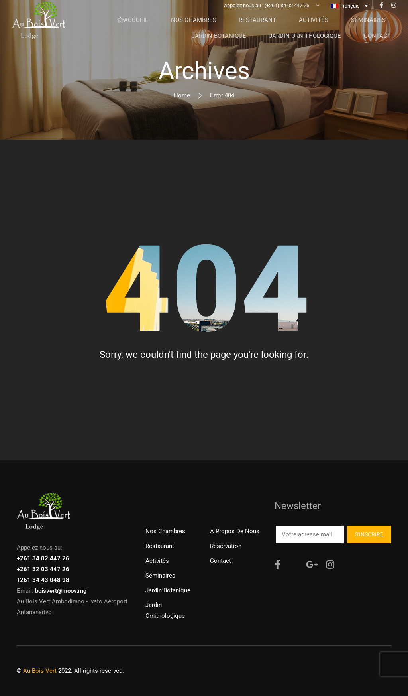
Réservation (225, 546)
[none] (349, 11)
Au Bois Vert (40, 670)
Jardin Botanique (167, 590)
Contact (220, 560)
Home (182, 95)
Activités (157, 560)
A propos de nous (234, 531)
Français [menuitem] (350, 12)
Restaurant (159, 546)
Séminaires (160, 575)
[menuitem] (349, 11)
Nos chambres (165, 531)
